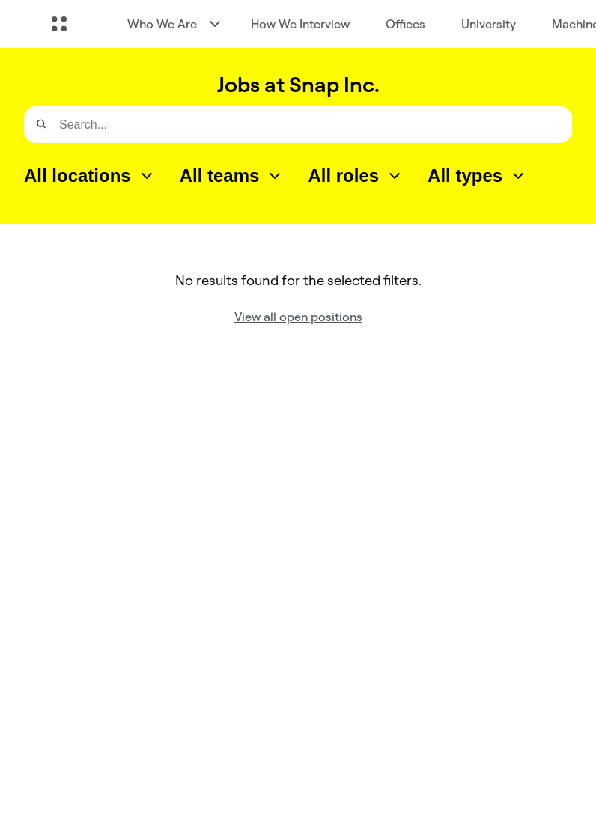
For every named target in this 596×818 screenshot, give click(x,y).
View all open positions (298, 316)
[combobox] (90, 176)
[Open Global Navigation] (59, 24)
